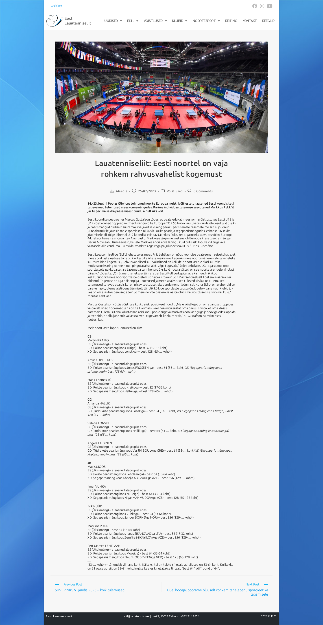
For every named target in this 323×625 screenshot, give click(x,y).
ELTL (132, 21)
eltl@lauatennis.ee (136, 616)
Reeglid (268, 21)
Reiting (231, 21)
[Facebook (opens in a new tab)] (255, 6)
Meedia (121, 191)
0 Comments (203, 191)
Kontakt (249, 21)
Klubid (179, 21)
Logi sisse (56, 5)
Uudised (113, 21)
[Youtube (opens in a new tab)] (269, 6)
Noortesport (206, 21)
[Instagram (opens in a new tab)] (262, 6)
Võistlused (155, 21)
